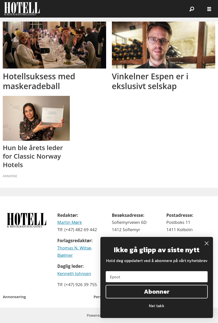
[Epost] (157, 276)
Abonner (156, 291)
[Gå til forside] (22, 9)
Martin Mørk (69, 222)
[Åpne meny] (209, 9)
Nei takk (156, 306)
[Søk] (191, 9)
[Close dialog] (206, 243)
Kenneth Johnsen (74, 273)
